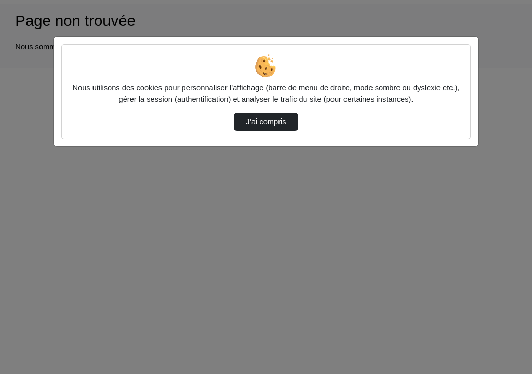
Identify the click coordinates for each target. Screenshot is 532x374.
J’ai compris (266, 121)
